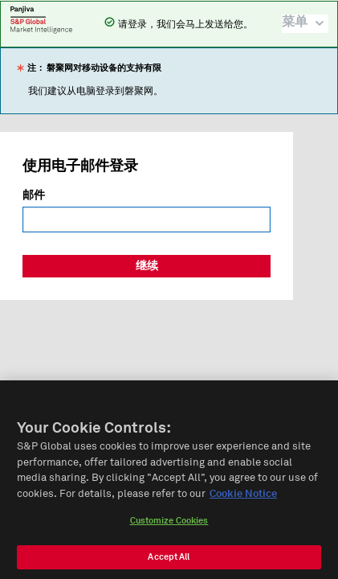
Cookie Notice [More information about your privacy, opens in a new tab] (243, 500)
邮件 (33, 195)
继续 (147, 266)
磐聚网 (41, 19)
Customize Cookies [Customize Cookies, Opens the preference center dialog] (169, 527)
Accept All (168, 563)
